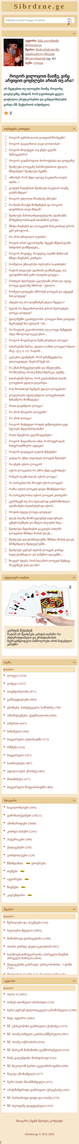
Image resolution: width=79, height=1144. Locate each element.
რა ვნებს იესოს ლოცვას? (25, 464)
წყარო (40, 909)
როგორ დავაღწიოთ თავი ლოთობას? (34, 143)
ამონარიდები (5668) (21, 823)
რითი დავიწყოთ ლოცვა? (26, 405)
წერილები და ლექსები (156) (27, 922)
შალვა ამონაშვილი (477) (25, 1074)
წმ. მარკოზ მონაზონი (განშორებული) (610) (38, 1050)
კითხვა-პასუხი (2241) (22, 831)
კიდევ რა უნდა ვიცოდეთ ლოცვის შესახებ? (37, 458)
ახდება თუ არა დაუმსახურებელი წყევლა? (37, 302)
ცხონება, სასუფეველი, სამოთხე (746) (34, 707)
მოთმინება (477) (18, 779)
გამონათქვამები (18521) (24, 815)
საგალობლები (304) (21, 807)
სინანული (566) (18, 731)
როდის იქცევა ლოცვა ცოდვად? (30, 512)
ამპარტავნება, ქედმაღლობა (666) (31, 715)
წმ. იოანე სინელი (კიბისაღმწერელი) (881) (37, 1034)
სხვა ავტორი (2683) (21, 1018)
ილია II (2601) (17, 994)
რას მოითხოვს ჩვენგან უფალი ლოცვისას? (37, 389)
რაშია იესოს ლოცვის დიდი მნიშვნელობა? (37, 489)
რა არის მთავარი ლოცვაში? (28, 412)
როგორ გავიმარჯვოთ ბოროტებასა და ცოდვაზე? (42, 160)
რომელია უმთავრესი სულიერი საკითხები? (37, 264)
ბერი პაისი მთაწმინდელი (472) (29, 1082)
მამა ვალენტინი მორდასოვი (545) (31, 1058)
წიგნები (16, 887)
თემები (16, 871)
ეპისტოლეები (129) (21, 855)
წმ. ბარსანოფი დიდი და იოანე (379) (33, 1098)
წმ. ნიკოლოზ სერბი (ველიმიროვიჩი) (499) (37, 1066)
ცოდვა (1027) (16, 683)
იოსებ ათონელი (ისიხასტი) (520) (30, 1002)
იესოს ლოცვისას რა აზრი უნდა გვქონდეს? (37, 470)
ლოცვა (38, 62)
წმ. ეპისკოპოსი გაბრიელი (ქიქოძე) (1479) (37, 1026)
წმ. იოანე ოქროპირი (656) (26, 1042)
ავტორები (18, 879)
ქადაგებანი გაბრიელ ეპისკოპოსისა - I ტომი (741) (39, 966)
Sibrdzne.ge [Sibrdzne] (39, 6)
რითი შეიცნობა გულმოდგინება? (30, 435)
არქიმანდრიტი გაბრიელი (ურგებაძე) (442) (38, 1090)
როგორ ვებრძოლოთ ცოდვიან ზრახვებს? (37, 137)
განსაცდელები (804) (21, 699)
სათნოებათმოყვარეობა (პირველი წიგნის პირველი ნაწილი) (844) (37, 956)
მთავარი (40, 800)
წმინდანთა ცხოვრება (26, 863)
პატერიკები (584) (19, 839)
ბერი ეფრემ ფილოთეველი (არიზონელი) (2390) (42, 1010)
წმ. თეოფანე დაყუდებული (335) (30, 1106)
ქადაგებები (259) (19, 847)
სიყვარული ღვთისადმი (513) (28, 739)
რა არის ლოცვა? (20, 418)
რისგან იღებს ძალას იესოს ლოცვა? (33, 476)
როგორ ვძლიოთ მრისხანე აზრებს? (33, 198)
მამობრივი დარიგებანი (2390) (29, 938)
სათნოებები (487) (19, 763)
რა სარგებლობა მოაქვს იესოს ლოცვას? (36, 482)
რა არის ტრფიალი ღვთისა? (28, 236)
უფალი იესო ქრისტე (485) (25, 771)
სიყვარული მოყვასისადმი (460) (30, 787)
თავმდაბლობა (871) (21, 691)
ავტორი (40, 981)
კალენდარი (19, 895)
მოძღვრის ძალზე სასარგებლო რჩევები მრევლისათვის (42, 54)
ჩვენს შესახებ (39, 1120)
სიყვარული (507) (19, 755)
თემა (40, 662)
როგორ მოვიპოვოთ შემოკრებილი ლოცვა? (38, 340)
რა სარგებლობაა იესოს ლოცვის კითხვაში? (38, 495)
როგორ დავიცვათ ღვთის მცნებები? (33, 451)
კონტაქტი (56, 1120)
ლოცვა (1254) (17, 675)
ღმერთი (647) (17, 723)
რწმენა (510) (16, 747)
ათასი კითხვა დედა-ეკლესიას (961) (33, 946)
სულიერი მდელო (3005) (24, 930)
